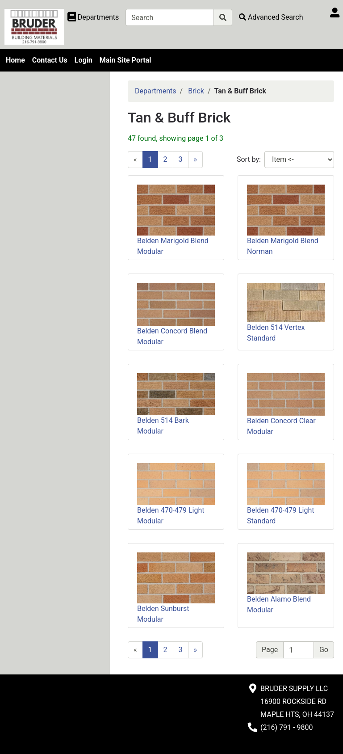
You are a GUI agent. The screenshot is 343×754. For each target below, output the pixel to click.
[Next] (195, 159)
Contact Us (49, 60)
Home (15, 60)
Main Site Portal (125, 60)
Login (83, 60)
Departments (155, 91)
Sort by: (249, 159)
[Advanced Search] (271, 17)
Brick (196, 91)
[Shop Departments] (93, 17)
